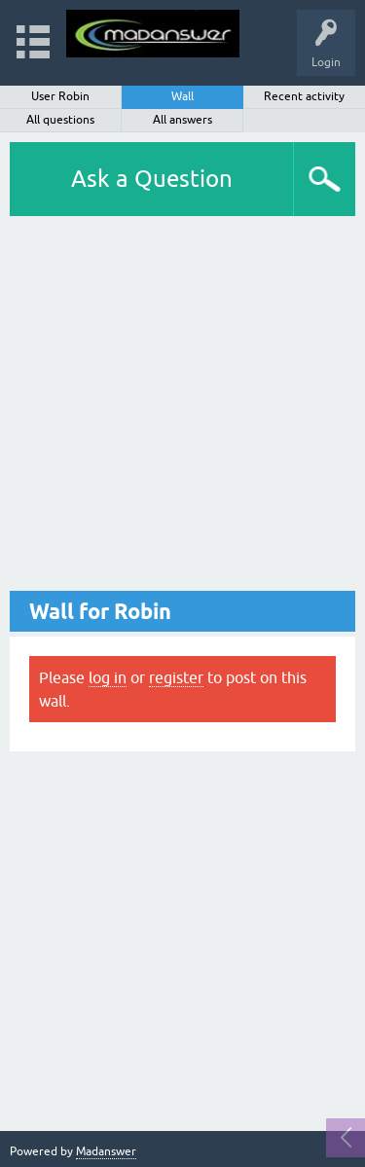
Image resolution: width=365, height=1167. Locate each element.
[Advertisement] (182, 408)
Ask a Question (152, 178)
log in (108, 677)
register (176, 677)
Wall (182, 96)
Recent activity (304, 96)
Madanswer (106, 1151)
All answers (182, 120)
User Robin (60, 96)
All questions (60, 120)
